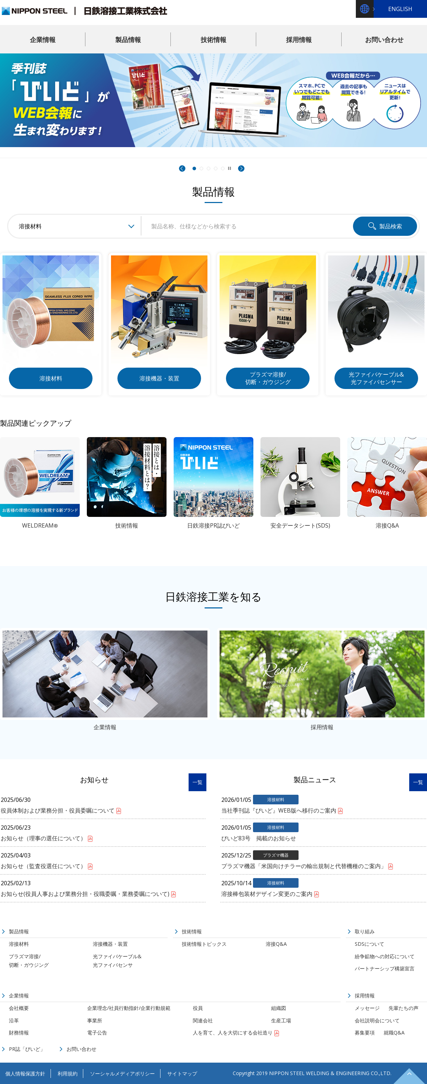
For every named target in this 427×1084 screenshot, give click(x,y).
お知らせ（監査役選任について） (43, 866)
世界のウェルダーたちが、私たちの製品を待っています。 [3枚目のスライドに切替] (208, 168)
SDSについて (369, 943)
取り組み (365, 931)
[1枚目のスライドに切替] (193, 168)
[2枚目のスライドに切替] (201, 168)
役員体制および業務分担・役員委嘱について (58, 810)
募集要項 (365, 1032)
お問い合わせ (384, 39)
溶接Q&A (276, 943)
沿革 (14, 1020)
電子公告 (97, 1032)
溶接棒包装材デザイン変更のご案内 (266, 894)
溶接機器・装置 (110, 943)
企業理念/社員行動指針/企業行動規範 (128, 1008)
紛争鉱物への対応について (385, 956)
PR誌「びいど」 (27, 1049)
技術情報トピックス (204, 943)
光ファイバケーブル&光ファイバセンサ (117, 961)
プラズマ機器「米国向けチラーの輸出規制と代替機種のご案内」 (303, 866)
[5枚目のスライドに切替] (222, 168)
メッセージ (367, 1008)
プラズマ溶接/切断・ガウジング (29, 961)
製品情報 (128, 39)
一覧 (197, 782)
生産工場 (281, 1020)
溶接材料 (19, 943)
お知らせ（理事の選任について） (43, 838)
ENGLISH (400, 9)
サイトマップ (182, 1073)
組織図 (278, 1008)
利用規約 (68, 1073)
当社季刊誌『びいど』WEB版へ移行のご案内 (278, 810)
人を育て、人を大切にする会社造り (233, 1032)
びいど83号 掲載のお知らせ (258, 838)
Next (241, 168)
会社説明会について (377, 1020)
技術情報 (213, 39)
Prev (182, 168)
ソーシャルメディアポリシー (122, 1073)
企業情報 (43, 39)
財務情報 (19, 1032)
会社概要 (19, 1008)
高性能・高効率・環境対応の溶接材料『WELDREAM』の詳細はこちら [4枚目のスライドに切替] (215, 168)
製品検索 (390, 226)
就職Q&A (394, 1032)
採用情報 (299, 39)
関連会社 (203, 1020)
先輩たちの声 (403, 1008)
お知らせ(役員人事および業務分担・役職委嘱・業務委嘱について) (85, 894)
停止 (229, 168)
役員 (198, 1008)
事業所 (94, 1020)
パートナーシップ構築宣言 (385, 968)
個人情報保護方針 (25, 1073)
